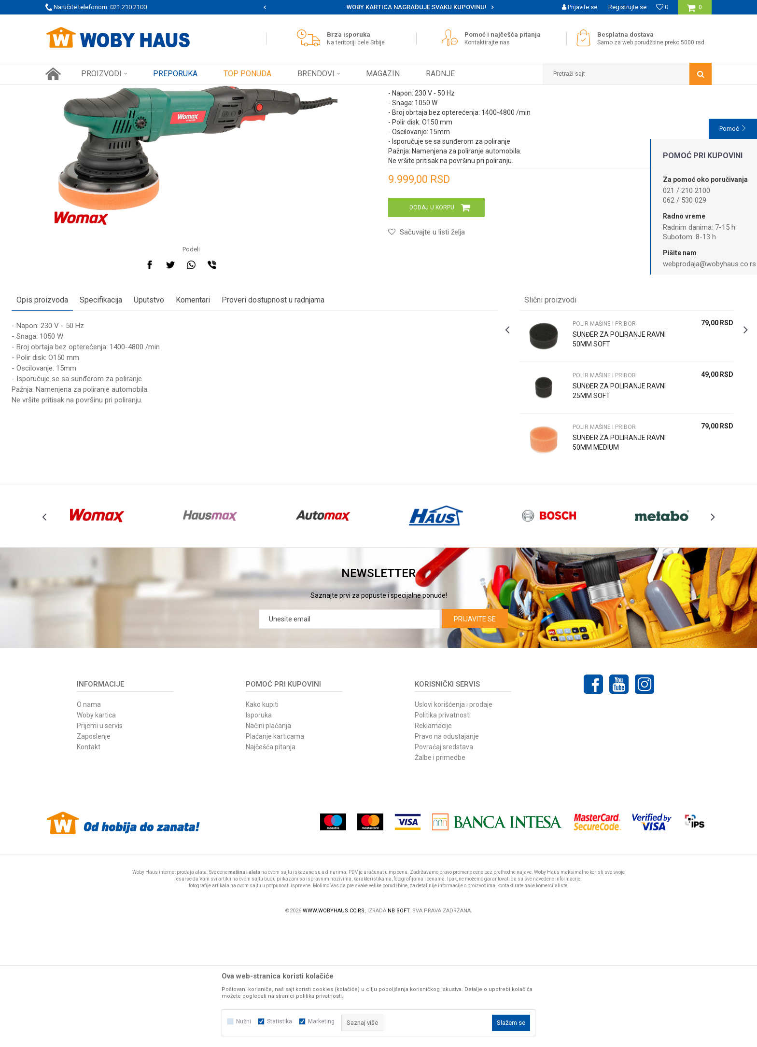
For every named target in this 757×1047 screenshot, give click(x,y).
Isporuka (259, 836)
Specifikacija (134, 403)
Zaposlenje (94, 857)
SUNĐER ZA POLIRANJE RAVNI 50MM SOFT (597, 442)
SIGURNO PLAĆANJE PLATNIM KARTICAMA (378, 7)
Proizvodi (113, 92)
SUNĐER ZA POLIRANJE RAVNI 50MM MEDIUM (597, 545)
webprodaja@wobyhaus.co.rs (709, 264)
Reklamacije (433, 847)
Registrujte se (627, 7)
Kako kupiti (262, 825)
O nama (89, 825)
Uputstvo (183, 403)
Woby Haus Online (69, 92)
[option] (379, 7)
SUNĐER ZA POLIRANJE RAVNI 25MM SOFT (597, 494)
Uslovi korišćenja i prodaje (453, 825)
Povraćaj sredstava (444, 868)
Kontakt (88, 868)
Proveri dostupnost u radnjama (306, 403)
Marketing (321, 1021)
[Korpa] (694, 10)
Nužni (243, 1021)
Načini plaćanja (268, 847)
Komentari (227, 403)
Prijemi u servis (100, 847)
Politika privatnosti (443, 836)
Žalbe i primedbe (440, 878)
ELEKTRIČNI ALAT (156, 92)
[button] (627, 73)
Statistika (279, 1021)
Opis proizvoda (76, 403)
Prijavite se (475, 740)
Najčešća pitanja (270, 868)
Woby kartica (96, 836)
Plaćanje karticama (275, 857)
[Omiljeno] (662, 7)
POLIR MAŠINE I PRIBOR (218, 92)
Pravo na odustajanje (447, 857)
